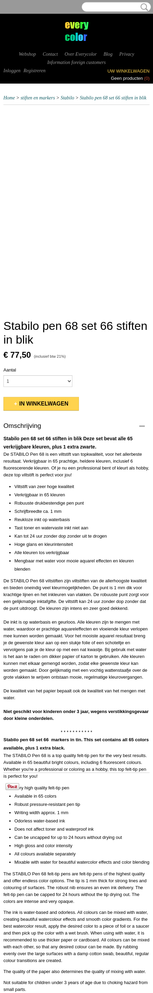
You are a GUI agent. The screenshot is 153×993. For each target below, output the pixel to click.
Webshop (27, 54)
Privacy (126, 54)
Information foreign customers (76, 62)
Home (9, 97)
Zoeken (143, 7)
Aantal (9, 370)
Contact (50, 54)
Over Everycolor (80, 54)
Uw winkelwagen (128, 71)
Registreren (34, 70)
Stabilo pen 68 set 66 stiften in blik (113, 97)
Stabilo (67, 97)
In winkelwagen (43, 404)
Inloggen (12, 70)
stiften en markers (38, 97)
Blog (108, 54)
